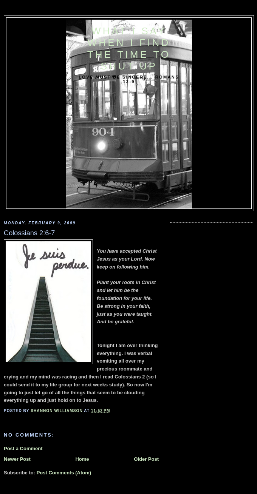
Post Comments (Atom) (64, 472)
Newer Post (17, 459)
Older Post (146, 459)
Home (82, 459)
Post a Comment (23, 448)
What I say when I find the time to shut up (128, 48)
